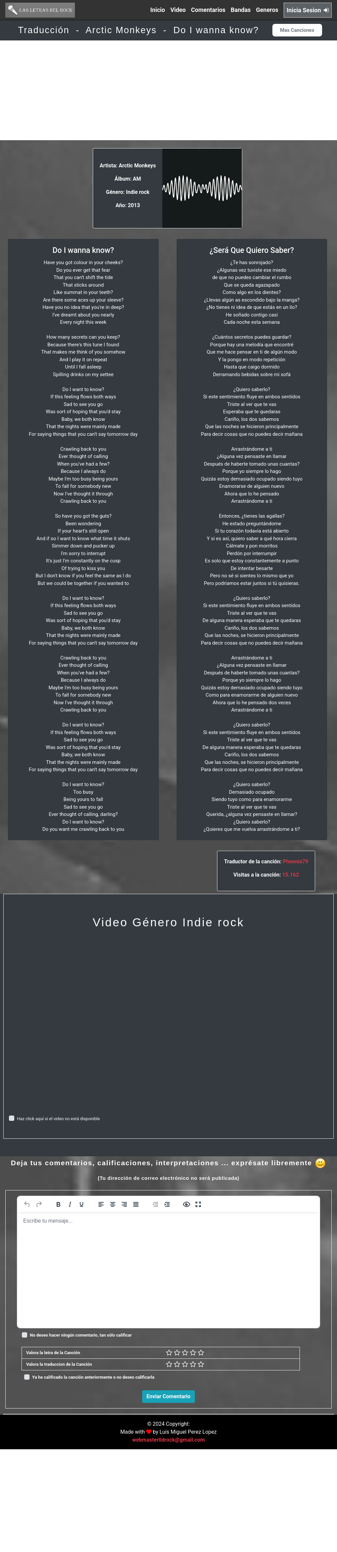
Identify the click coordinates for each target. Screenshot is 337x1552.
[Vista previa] (186, 1204)
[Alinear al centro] (112, 1204)
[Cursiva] (70, 1204)
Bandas (241, 9)
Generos (267, 9)
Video (178, 9)
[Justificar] (135, 1204)
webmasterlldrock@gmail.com (168, 1542)
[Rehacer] (38, 1204)
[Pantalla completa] (198, 1204)
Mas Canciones (297, 30)
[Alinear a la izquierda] (101, 1204)
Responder (313, 1507)
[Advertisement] (168, 90)
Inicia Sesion (308, 10)
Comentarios (208, 9)
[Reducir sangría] (155, 1204)
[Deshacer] (27, 1204)
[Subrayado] (81, 1204)
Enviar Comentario (168, 1396)
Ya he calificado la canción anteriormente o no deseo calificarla (93, 1377)
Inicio (157, 9)
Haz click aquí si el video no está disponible (58, 1118)
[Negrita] (58, 1204)
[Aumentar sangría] (167, 1204)
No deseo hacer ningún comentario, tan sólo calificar (81, 1335)
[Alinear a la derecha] (124, 1204)
